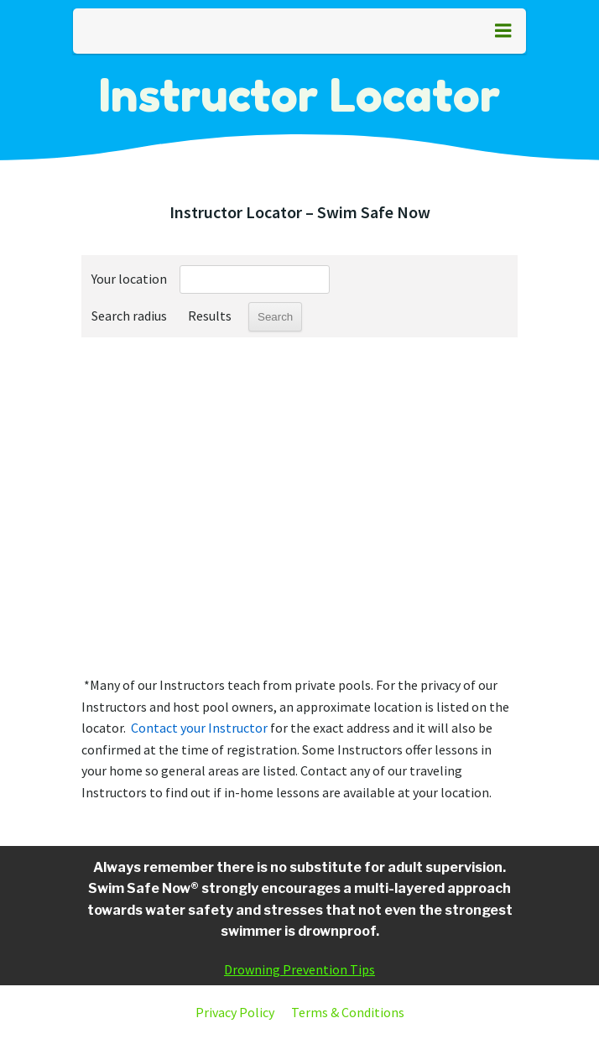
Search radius (129, 315)
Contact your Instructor (199, 727)
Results (210, 315)
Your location (129, 278)
